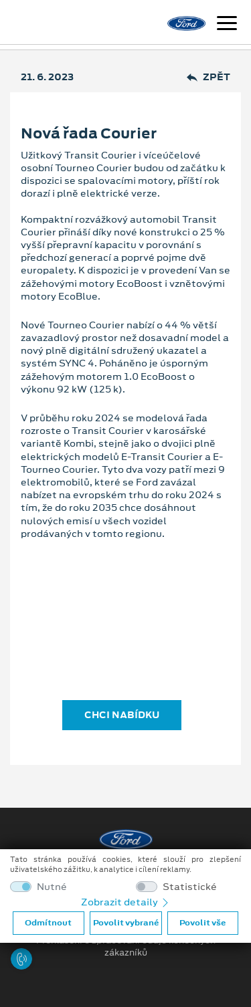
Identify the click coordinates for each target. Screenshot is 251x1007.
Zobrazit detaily (126, 902)
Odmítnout (48, 922)
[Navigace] (227, 25)
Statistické (190, 887)
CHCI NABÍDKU (121, 714)
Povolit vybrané (126, 922)
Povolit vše (202, 922)
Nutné (52, 887)
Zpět (208, 77)
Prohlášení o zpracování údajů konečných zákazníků (126, 947)
